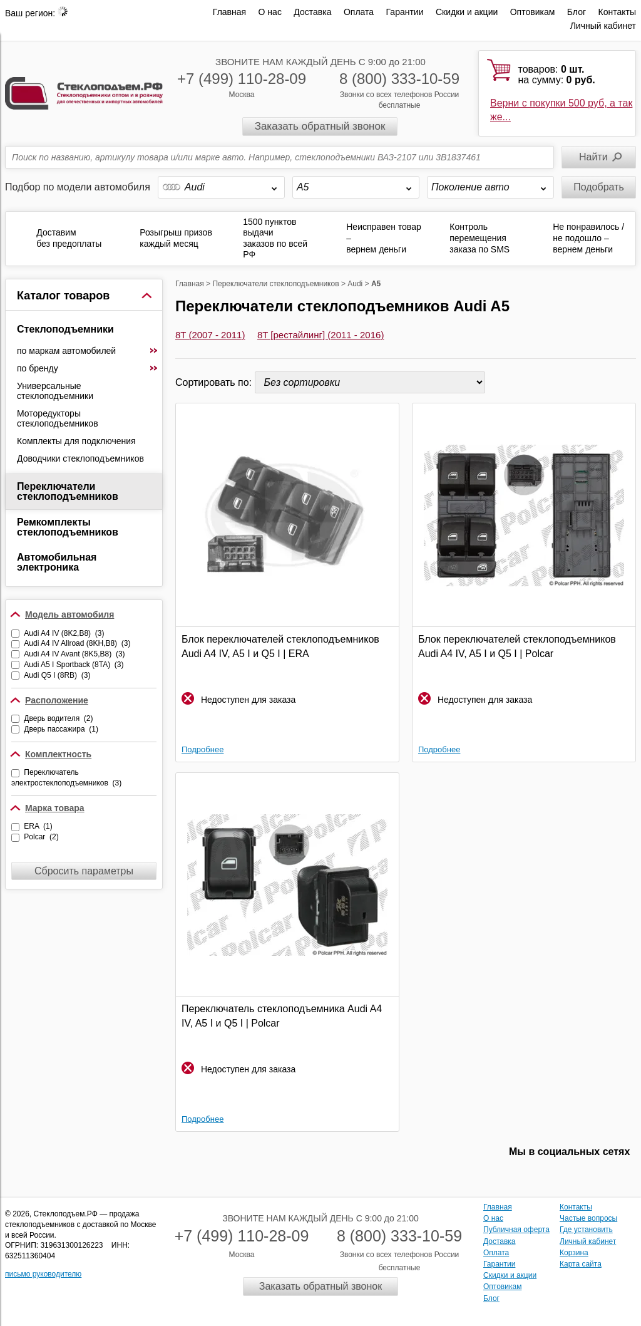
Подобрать (598, 187)
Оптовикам (532, 12)
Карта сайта (581, 1264)
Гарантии (405, 12)
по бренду (87, 368)
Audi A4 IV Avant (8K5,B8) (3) (74, 654)
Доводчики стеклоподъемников (80, 458)
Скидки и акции (467, 12)
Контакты (617, 12)
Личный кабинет (603, 26)
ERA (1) (38, 826)
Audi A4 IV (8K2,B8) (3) (64, 633)
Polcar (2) (41, 836)
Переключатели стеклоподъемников (67, 491)
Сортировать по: (215, 382)
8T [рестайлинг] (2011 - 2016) (320, 334)
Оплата (359, 12)
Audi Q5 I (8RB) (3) (57, 675)
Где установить (586, 1229)
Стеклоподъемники (65, 329)
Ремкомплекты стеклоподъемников (67, 527)
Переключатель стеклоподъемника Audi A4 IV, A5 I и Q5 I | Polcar (282, 1015)
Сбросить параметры (83, 871)
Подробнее (202, 749)
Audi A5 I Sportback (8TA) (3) (73, 664)
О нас (270, 12)
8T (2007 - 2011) (210, 334)
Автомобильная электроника (56, 562)
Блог (576, 12)
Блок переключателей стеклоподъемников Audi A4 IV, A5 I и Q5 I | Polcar (517, 646)
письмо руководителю (43, 1274)
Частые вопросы (588, 1218)
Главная (229, 12)
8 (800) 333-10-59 (399, 78)
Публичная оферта (516, 1229)
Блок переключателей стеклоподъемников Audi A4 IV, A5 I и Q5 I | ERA (280, 646)
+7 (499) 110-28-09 (241, 78)
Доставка (312, 12)
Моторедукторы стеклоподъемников (57, 418)
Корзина (574, 1252)
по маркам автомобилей (87, 351)
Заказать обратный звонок (320, 126)
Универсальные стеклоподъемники (55, 391)
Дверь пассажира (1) (61, 729)
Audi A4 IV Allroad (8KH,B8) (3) (77, 643)
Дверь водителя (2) (58, 718)
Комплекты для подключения (76, 441)
